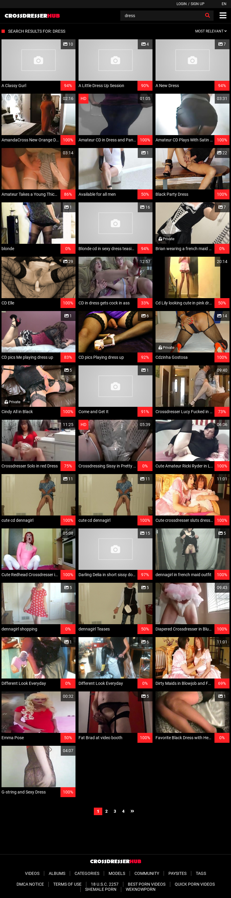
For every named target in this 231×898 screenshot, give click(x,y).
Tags (201, 873)
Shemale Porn (100, 889)
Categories (87, 873)
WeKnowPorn (141, 889)
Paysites (177, 873)
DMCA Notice (30, 884)
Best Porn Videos (146, 884)
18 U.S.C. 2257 (105, 884)
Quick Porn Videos (195, 884)
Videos (32, 873)
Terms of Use (67, 884)
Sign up (198, 4)
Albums (57, 873)
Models (117, 873)
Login (182, 4)
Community (146, 873)
